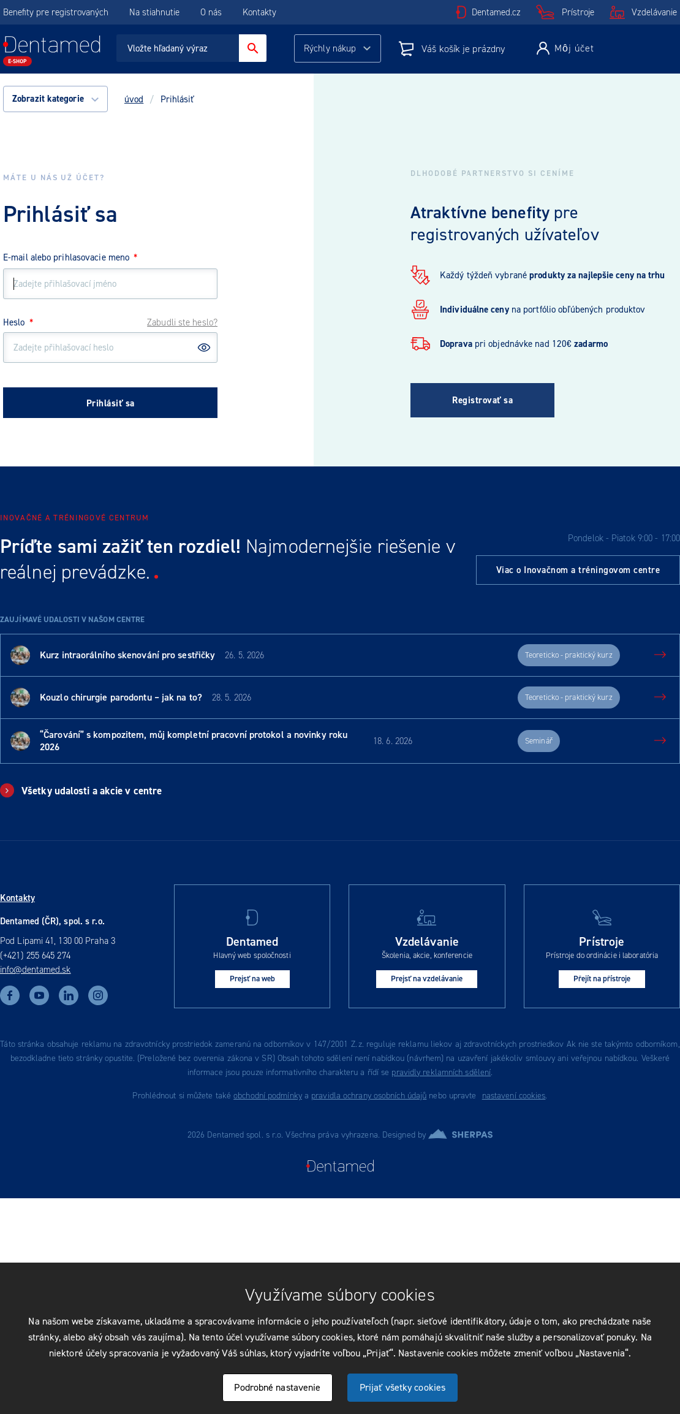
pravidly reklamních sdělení (441, 1072)
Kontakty (259, 12)
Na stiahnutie (155, 12)
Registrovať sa (482, 400)
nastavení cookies (514, 1095)
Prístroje (578, 12)
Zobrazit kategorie (55, 99)
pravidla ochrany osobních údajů (368, 1095)
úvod (133, 99)
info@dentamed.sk (35, 970)
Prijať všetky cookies (402, 1387)
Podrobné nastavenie (277, 1387)
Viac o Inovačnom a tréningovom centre (578, 570)
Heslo (18, 322)
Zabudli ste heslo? (182, 322)
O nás (211, 12)
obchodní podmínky (267, 1095)
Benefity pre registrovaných (55, 12)
